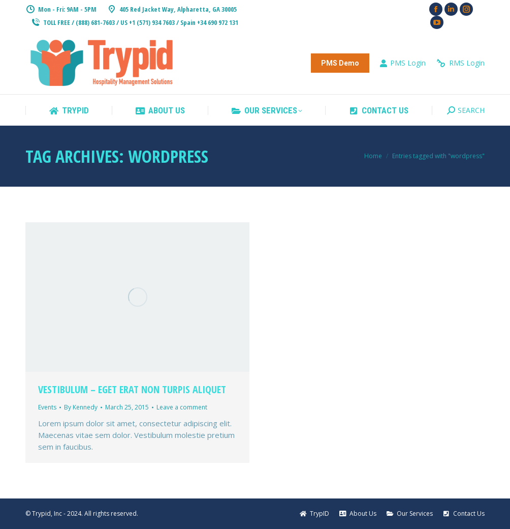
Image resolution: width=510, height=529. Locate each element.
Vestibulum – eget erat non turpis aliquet (132, 389)
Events (47, 407)
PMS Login (402, 63)
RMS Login (460, 63)
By (81, 407)
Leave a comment (181, 407)
